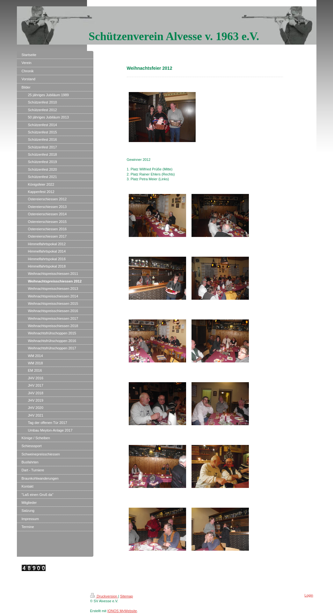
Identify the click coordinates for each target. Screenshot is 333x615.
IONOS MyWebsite (122, 611)
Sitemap (126, 596)
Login (309, 595)
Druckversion (104, 596)
